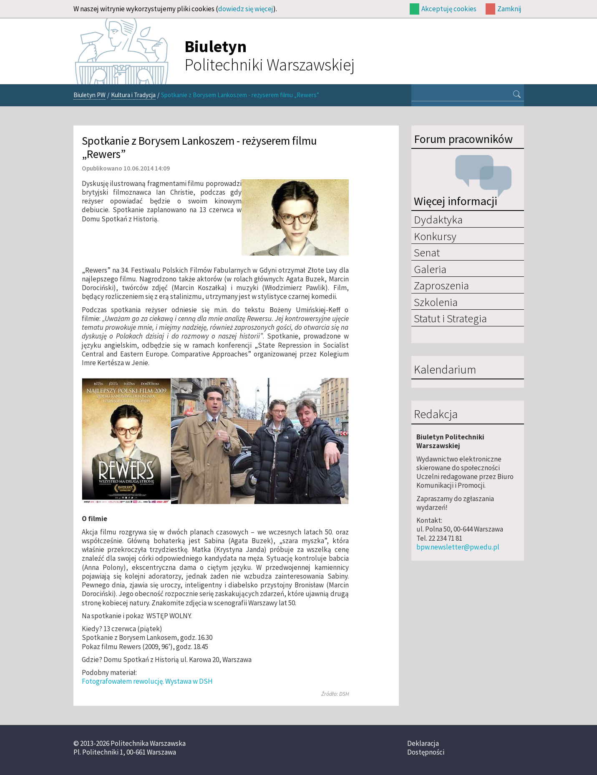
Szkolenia (436, 301)
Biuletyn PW (89, 95)
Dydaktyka (438, 219)
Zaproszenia (441, 285)
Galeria (430, 268)
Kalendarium (445, 370)
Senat (427, 252)
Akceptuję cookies (448, 8)
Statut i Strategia (450, 318)
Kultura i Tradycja (133, 95)
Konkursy (435, 236)
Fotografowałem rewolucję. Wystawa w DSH (147, 681)
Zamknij (509, 8)
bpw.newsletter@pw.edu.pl (457, 547)
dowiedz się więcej (245, 8)
